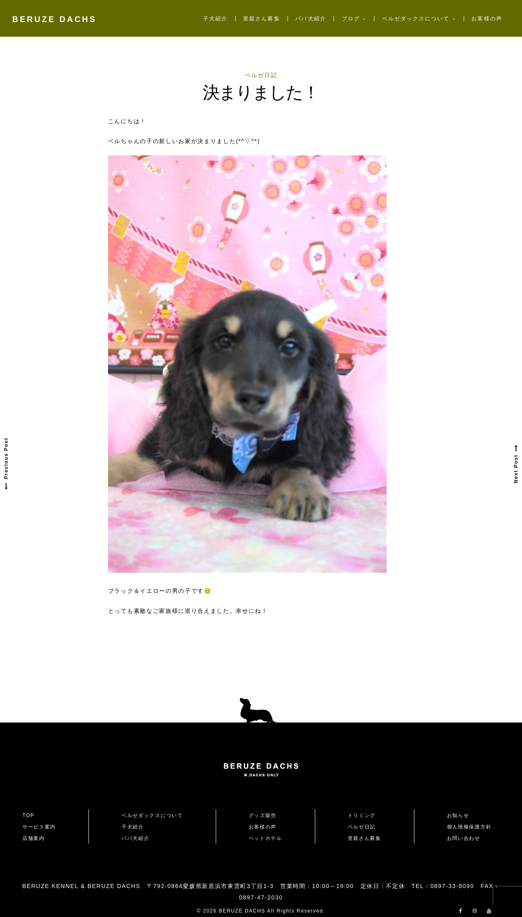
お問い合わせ (466, 838)
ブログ (351, 18)
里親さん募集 (261, 18)
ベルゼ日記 (261, 75)
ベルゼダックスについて (416, 18)
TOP (28, 815)
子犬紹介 (215, 18)
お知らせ (458, 815)
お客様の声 (486, 18)
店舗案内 (33, 838)
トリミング (362, 815)
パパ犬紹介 (310, 18)
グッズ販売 (262, 815)
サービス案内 (39, 827)
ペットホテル (265, 838)
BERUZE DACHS (54, 19)
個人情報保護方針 (469, 827)
